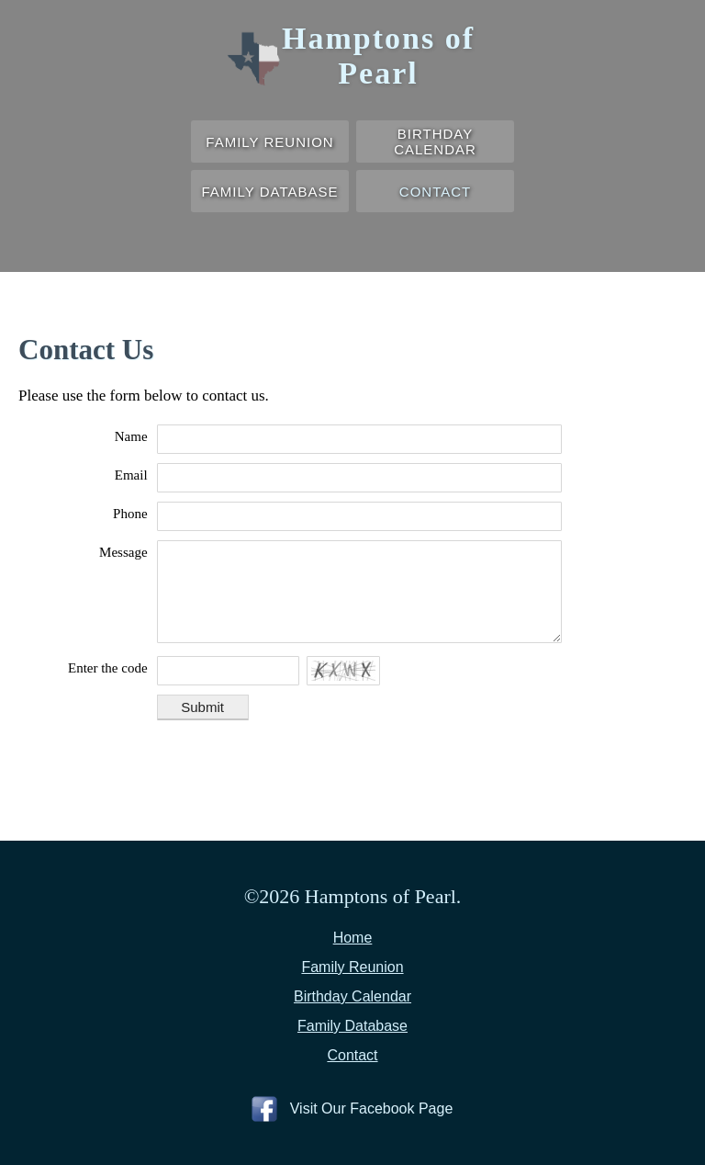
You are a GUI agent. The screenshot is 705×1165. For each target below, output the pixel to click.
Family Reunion (269, 142)
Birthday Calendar (435, 141)
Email (131, 475)
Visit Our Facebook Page (371, 1108)
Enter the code (108, 668)
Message (123, 552)
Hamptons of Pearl (378, 55)
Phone (130, 513)
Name (131, 436)
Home (353, 937)
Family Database (270, 191)
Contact (435, 191)
